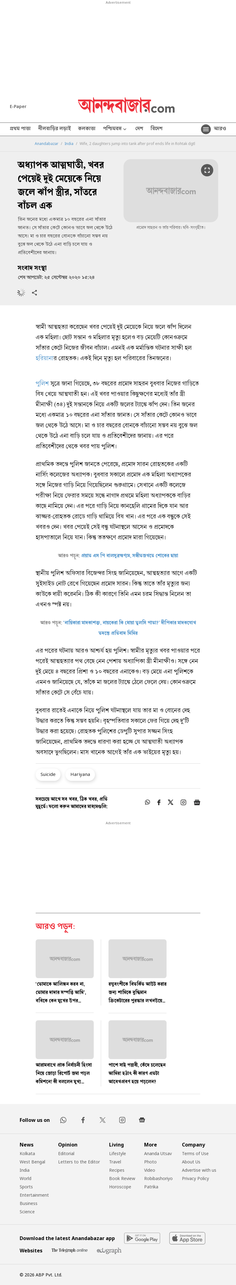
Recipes (116, 1170)
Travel (115, 1162)
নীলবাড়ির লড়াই (54, 129)
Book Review (122, 1178)
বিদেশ (157, 129)
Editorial (66, 1153)
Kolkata (27, 1153)
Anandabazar (46, 144)
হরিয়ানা (44, 359)
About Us (191, 1162)
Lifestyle (117, 1153)
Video (149, 1170)
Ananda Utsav (158, 1153)
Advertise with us (199, 1170)
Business (28, 1203)
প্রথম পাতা (20, 129)
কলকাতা (87, 129)
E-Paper (18, 106)
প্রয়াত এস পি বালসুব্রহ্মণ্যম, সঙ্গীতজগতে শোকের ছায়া (129, 556)
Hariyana (80, 774)
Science (27, 1212)
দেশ (139, 129)
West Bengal (32, 1162)
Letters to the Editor (79, 1162)
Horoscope (120, 1187)
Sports (26, 1187)
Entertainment (34, 1195)
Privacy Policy (195, 1178)
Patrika (151, 1187)
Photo (150, 1162)
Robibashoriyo (158, 1178)
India (69, 144)
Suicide (48, 774)
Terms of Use (195, 1153)
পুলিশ (42, 384)
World (25, 1178)
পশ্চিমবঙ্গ (115, 129)
